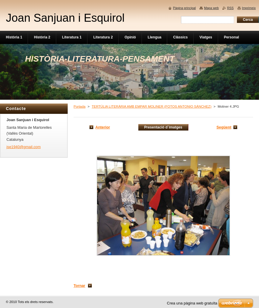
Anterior (102, 127)
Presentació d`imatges (163, 127)
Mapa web (211, 8)
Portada (79, 106)
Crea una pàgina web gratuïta (192, 303)
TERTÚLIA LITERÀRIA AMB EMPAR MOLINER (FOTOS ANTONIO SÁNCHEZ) (151, 106)
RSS (230, 8)
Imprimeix (249, 8)
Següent (224, 127)
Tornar (79, 285)
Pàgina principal (184, 8)
